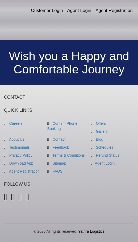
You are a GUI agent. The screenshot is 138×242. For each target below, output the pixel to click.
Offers (98, 123)
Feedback (58, 147)
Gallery (99, 131)
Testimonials (17, 147)
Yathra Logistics (91, 231)
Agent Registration (114, 10)
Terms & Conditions (66, 155)
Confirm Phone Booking (62, 126)
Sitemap (56, 163)
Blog (97, 139)
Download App (18, 163)
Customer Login (47, 10)
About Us (14, 139)
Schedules (102, 147)
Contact (56, 139)
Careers (13, 123)
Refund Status (105, 155)
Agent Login (79, 10)
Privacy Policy (18, 155)
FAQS (54, 171)
